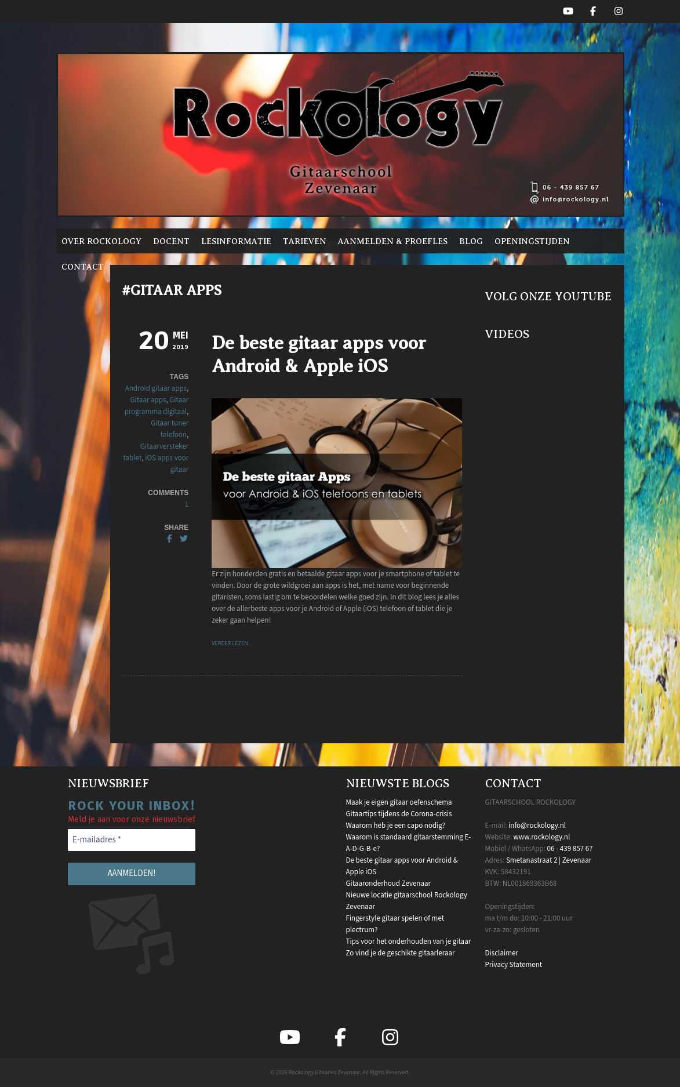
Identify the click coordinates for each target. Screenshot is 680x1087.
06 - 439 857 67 (570, 849)
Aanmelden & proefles (393, 241)
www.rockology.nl (541, 837)
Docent (171, 241)
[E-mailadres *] (131, 840)
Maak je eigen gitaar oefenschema (399, 802)
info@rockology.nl (537, 825)
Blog (471, 241)
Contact (82, 266)
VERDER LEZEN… (232, 643)
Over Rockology (101, 241)
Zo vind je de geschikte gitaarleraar (400, 953)
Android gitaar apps (156, 388)
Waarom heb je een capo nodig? (395, 825)
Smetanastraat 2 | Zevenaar (548, 860)
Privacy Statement (514, 964)
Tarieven (304, 241)
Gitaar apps (148, 400)
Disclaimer (501, 953)
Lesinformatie (236, 241)
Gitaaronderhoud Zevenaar (388, 883)
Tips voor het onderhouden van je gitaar (408, 941)
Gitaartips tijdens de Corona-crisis (399, 814)
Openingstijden (532, 241)
